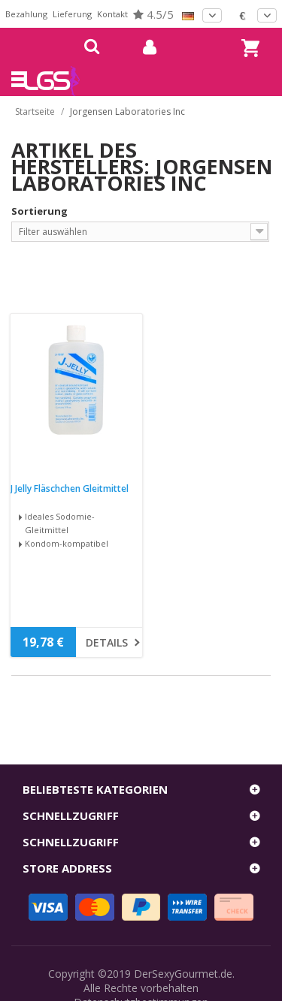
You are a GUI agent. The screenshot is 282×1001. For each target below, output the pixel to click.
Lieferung (72, 14)
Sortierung (39, 211)
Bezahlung (26, 14)
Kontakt (112, 14)
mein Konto (144, 47)
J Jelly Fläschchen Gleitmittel (70, 489)
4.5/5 (153, 14)
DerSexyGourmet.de (183, 973)
